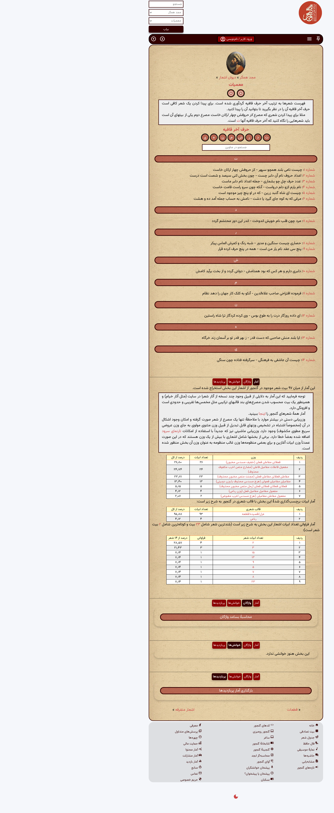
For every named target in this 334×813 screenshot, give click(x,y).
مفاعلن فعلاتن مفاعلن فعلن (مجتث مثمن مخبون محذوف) (184, 476)
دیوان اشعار (158, 78)
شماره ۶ (240, 199)
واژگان (178, 382)
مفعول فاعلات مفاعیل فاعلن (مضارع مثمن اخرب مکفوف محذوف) (184, 469)
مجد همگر (179, 78)
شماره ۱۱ (240, 293)
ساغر (200, 737)
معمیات (167, 84)
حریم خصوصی (122, 780)
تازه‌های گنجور (239, 768)
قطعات (223, 710)
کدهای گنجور (195, 725)
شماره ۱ (240, 170)
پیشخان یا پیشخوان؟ (190, 774)
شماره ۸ (240, 243)
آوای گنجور (196, 762)
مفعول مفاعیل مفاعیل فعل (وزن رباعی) (184, 491)
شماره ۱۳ (239, 338)
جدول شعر (241, 737)
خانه (245, 725)
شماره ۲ (240, 176)
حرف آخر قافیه (167, 129)
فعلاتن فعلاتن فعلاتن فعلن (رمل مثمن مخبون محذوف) (184, 486)
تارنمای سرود (102, 431)
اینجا (193, 414)
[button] (249, 39)
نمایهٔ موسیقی (239, 750)
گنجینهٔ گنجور (194, 750)
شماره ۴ (240, 187)
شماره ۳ (240, 181)
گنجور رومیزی (194, 731)
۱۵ (184, 552)
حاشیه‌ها (242, 756)
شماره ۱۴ (239, 360)
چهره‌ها (126, 737)
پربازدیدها (151, 382)
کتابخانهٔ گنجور (194, 743)
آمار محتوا (125, 750)
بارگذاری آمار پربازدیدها (167, 691)
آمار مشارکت (123, 756)
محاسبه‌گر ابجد (194, 756)
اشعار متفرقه (115, 710)
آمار (187, 382)
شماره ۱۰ (240, 271)
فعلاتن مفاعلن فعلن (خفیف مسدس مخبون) (184, 462)
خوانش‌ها (165, 382)
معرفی (127, 725)
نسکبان (198, 780)
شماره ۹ (240, 249)
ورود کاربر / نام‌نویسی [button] (167, 39)
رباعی (184, 519)
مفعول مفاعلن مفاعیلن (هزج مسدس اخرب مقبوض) (184, 496)
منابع (127, 768)
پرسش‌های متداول (119, 731)
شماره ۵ (240, 193)
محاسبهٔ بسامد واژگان (167, 617)
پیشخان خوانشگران (191, 768)
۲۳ (129, 524)
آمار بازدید (125, 762)
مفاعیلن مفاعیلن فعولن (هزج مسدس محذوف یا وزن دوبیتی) (184, 481)
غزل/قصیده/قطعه (184, 514)
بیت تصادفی (240, 731)
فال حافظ (242, 743)
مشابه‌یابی (241, 762)
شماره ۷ (240, 221)
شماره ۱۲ (239, 316)
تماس (127, 774)
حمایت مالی (123, 743)
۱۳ (184, 557)
